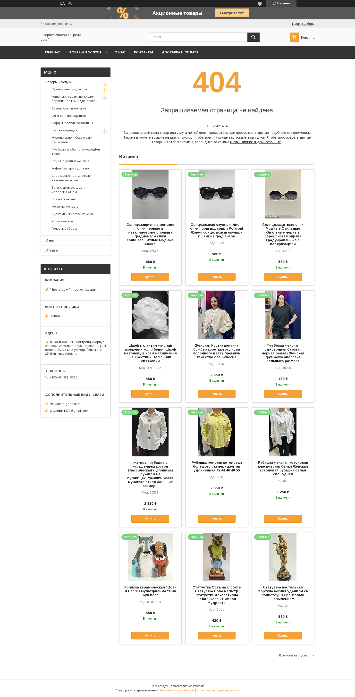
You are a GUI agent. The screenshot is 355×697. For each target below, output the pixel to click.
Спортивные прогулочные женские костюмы (71, 178)
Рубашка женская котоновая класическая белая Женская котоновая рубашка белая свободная (283, 468)
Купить (150, 277)
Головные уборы (64, 228)
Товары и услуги (85, 52)
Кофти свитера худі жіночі (71, 168)
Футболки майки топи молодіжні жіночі (76, 152)
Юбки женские (62, 221)
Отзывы (51, 250)
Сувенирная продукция (69, 89)
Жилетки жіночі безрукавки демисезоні (71, 140)
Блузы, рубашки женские (70, 161)
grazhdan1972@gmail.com (69, 410)
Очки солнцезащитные (68, 116)
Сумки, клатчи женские (68, 108)
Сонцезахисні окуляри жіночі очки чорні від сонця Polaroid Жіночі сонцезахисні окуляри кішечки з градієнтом (216, 230)
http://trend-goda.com (65, 403)
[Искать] (253, 37)
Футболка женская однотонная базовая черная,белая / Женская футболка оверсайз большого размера (283, 353)
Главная (52, 52)
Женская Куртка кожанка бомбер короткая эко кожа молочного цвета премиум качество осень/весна (217, 351)
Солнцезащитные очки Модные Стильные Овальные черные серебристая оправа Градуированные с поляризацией (283, 234)
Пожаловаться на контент (176, 690)
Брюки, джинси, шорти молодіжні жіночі (68, 190)
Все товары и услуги (295, 655)
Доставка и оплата (180, 52)
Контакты (143, 52)
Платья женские (63, 199)
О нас (120, 52)
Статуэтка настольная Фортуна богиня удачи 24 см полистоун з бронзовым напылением (283, 593)
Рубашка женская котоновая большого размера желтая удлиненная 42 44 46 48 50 (217, 466)
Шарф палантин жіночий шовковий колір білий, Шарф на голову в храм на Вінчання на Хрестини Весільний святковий (150, 353)
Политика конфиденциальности (218, 690)
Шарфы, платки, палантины (72, 123)
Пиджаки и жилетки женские (72, 214)
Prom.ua (198, 686)
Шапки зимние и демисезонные (255, 142)
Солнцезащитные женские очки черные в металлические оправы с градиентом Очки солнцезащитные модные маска (150, 234)
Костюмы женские (64, 206)
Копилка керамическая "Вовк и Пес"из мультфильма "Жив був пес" (150, 591)
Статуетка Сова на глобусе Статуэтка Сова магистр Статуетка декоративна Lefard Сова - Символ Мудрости (217, 595)
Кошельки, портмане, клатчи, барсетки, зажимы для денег (73, 99)
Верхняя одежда (64, 130)
